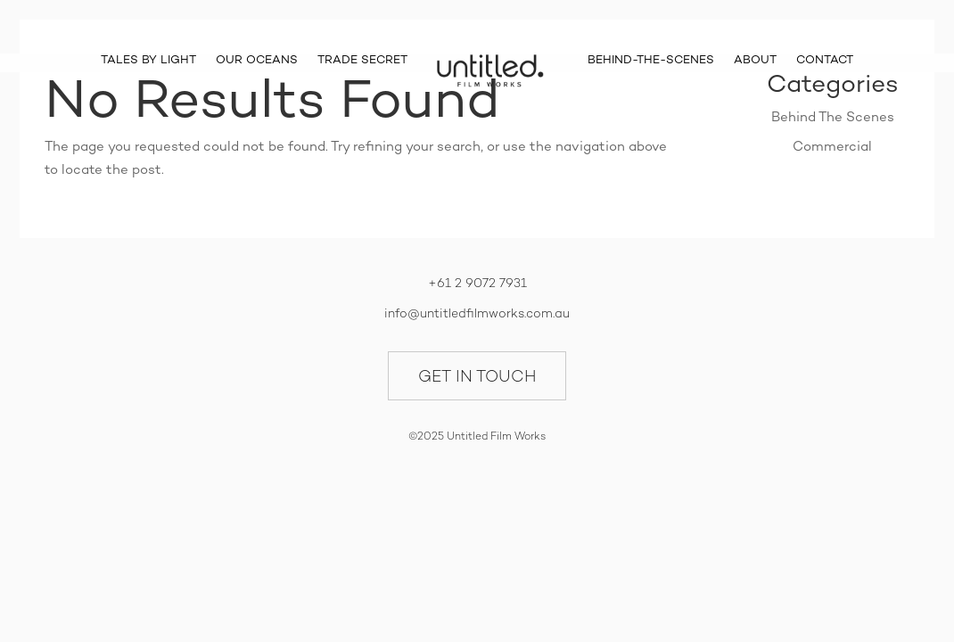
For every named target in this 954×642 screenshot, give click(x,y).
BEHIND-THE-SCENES (651, 60)
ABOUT (755, 60)
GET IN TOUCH (477, 376)
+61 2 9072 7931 (477, 283)
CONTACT (824, 60)
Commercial (832, 145)
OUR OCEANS (257, 60)
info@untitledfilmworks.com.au (477, 313)
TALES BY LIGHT (148, 60)
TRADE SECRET (362, 60)
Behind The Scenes (832, 116)
